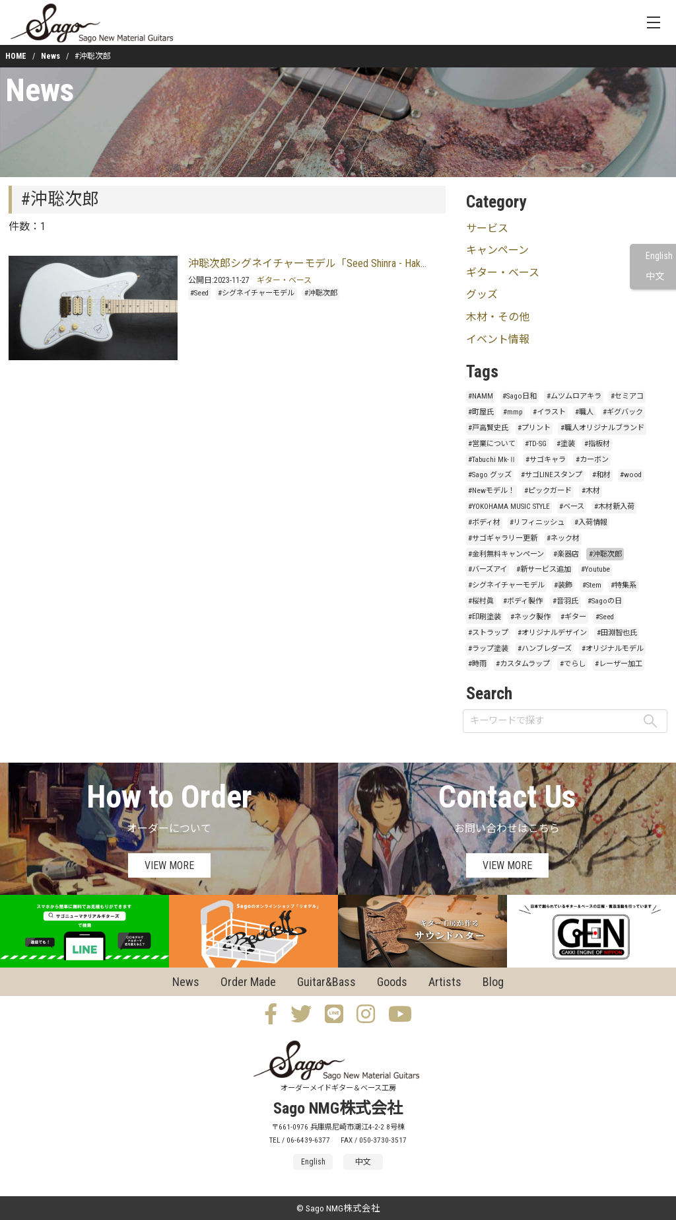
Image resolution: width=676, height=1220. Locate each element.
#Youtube (595, 569)
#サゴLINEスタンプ (551, 475)
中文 (655, 276)
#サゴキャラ (545, 459)
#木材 (591, 490)
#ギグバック (623, 412)
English (659, 256)
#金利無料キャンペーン (506, 554)
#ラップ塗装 (488, 648)
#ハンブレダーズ (545, 648)
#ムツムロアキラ (574, 396)
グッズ (482, 294)
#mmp (513, 412)
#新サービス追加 (543, 569)
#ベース (571, 506)
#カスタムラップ (523, 664)
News (50, 56)
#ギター (573, 617)
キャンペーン (497, 250)
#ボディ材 (484, 522)
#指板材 (597, 443)
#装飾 (563, 585)
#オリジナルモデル (613, 648)
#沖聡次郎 (320, 293)
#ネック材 (563, 538)
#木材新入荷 (614, 506)
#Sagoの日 (605, 601)
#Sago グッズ (490, 475)
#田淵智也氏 (617, 633)
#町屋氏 (481, 412)
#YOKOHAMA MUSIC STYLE (509, 506)
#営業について (492, 443)
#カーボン (592, 459)
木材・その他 (497, 317)
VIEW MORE (169, 865)
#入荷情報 (590, 522)
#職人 (584, 412)
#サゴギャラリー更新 (502, 538)
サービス (487, 228)
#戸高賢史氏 (488, 428)
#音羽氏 (565, 601)
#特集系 (623, 585)
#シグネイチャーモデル (256, 293)
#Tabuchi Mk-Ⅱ (492, 459)
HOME (15, 56)
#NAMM (480, 396)
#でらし (573, 664)
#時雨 (477, 664)
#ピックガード (548, 490)
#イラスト (549, 412)
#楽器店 (566, 554)
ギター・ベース (284, 280)
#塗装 (566, 443)
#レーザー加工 (618, 664)
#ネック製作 (530, 617)
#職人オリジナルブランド (602, 428)
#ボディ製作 (523, 601)
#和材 (601, 475)
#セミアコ (627, 396)
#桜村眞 (481, 601)
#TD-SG (536, 443)
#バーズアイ (487, 569)
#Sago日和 (519, 396)
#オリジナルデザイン (552, 633)
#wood (631, 475)
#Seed (199, 293)
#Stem (591, 585)
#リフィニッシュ (537, 522)
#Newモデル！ (491, 490)
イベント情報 (497, 339)
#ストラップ (488, 633)
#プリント (534, 428)
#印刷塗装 (484, 617)
